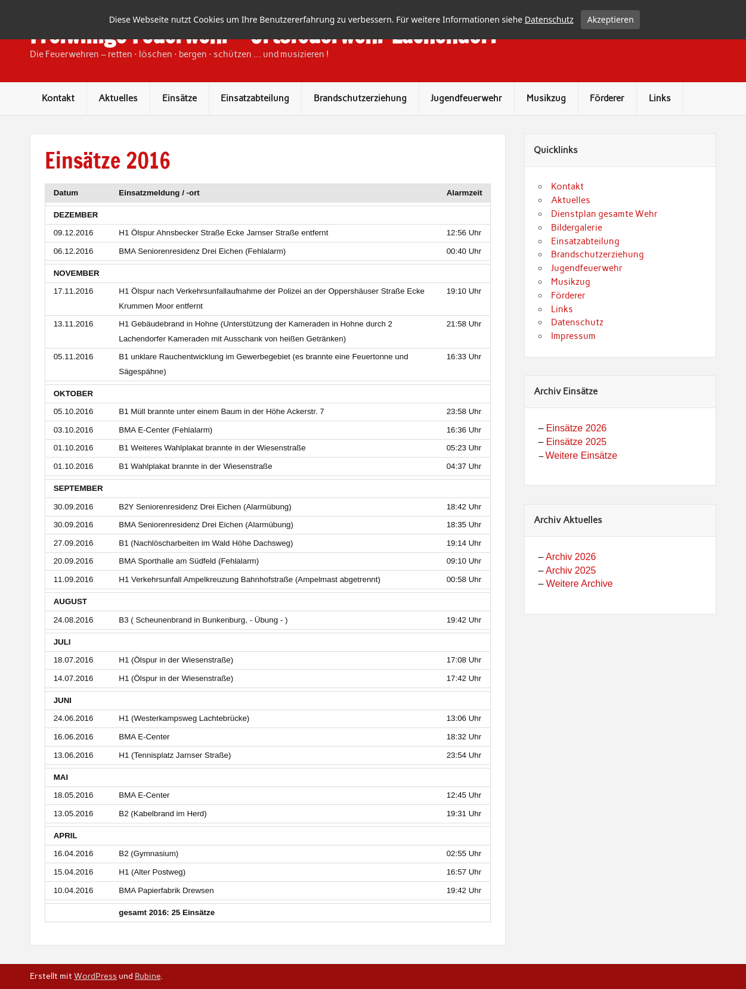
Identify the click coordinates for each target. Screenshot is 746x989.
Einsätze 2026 (576, 467)
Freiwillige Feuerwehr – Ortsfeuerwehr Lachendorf (263, 74)
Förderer (607, 137)
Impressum (573, 375)
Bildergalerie (576, 267)
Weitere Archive (579, 623)
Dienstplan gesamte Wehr (604, 253)
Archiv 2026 (571, 596)
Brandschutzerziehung (360, 137)
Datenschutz (577, 361)
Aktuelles (118, 137)
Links (660, 137)
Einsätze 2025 (576, 481)
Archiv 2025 (571, 610)
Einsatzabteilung (255, 137)
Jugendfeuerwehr (466, 137)
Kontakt (58, 137)
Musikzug (546, 137)
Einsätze (179, 137)
